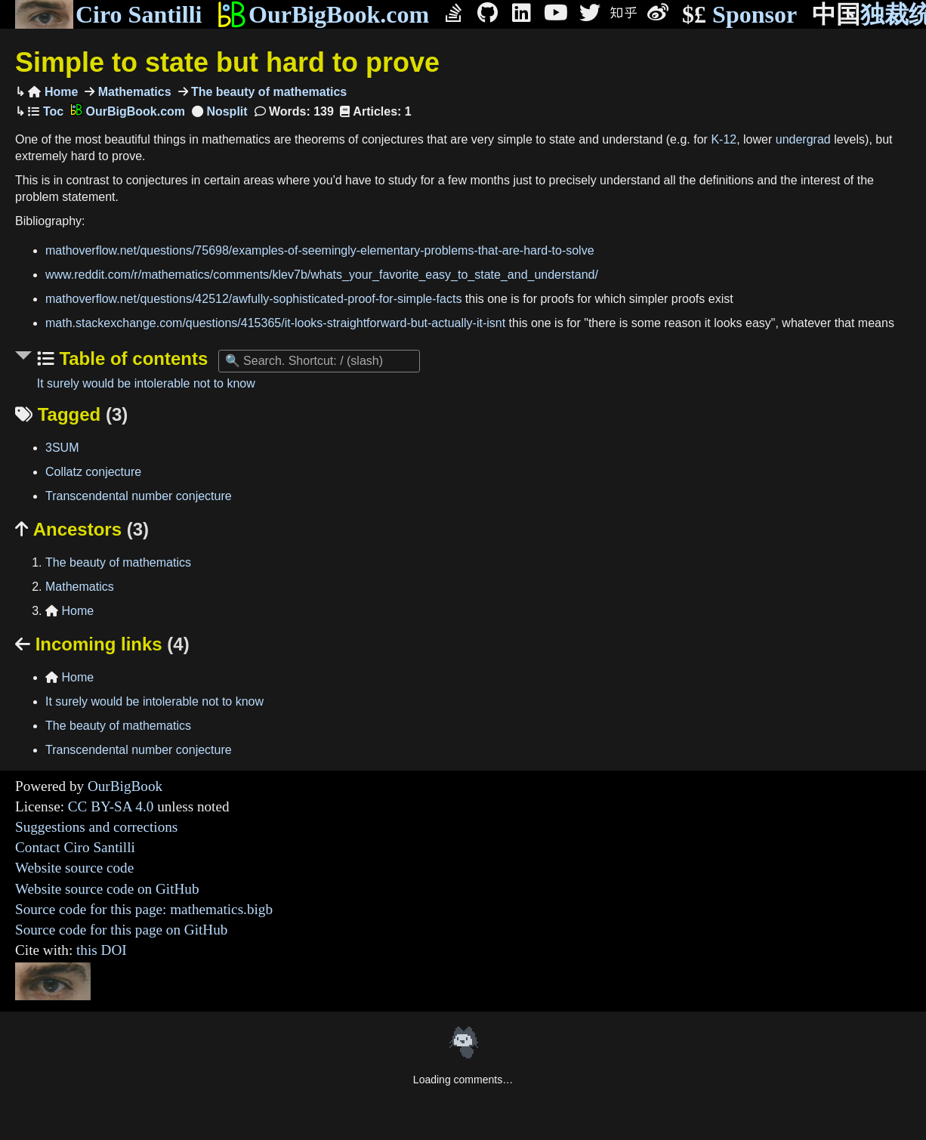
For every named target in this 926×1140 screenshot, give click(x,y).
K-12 (723, 139)
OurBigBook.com (323, 14)
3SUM (62, 447)
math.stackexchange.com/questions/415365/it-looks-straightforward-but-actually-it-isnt (275, 323)
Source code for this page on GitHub (121, 930)
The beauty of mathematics (267, 91)
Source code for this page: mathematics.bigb (144, 909)
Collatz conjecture (93, 471)
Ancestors (82, 529)
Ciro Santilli (108, 14)
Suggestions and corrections (96, 827)
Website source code (74, 868)
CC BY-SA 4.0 (111, 806)
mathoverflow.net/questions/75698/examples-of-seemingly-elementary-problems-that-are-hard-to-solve (319, 250)
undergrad (803, 139)
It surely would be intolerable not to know (146, 383)
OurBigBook (125, 786)
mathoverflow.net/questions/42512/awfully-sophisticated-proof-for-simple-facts (253, 298)
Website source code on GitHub (107, 889)
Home (53, 91)
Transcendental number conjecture (138, 496)
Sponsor (739, 15)
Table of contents (131, 358)
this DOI (101, 950)
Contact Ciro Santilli (75, 847)
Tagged (71, 414)
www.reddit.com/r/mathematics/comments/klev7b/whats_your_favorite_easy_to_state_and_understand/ (321, 274)
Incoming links (102, 644)
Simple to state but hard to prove (227, 62)
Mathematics (132, 91)
